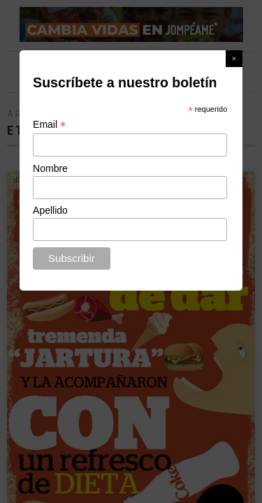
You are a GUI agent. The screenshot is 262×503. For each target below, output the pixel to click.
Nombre (50, 168)
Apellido (50, 210)
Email (49, 124)
